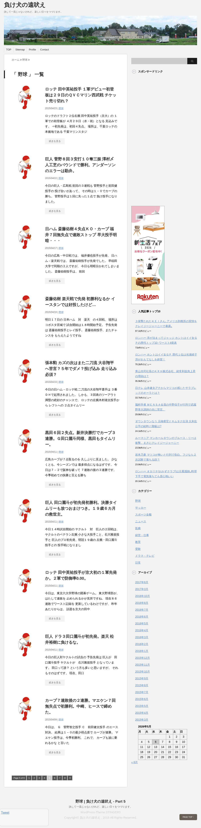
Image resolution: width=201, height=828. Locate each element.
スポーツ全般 (143, 514)
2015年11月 (142, 664)
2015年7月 (141, 692)
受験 (138, 548)
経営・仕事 (142, 535)
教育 (138, 542)
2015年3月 (141, 719)
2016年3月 (141, 637)
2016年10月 (142, 596)
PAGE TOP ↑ (188, 817)
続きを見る (55, 141)
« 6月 (134, 762)
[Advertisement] (147, 138)
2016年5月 (141, 623)
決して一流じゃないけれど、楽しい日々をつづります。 (100, 806)
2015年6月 (141, 699)
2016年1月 (141, 651)
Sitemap (20, 49)
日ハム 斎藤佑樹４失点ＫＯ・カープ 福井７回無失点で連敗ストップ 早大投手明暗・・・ (81, 235)
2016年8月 (141, 602)
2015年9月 (141, 678)
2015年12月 (142, 657)
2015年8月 (141, 685)
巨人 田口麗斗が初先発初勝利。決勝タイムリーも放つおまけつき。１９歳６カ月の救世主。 (81, 508)
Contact (44, 49)
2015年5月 (141, 705)
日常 (138, 562)
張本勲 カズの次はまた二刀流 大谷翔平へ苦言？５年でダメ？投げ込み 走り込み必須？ (81, 369)
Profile (32, 49)
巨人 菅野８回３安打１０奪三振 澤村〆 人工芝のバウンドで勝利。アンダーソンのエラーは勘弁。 (80, 165)
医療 (138, 528)
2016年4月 (141, 630)
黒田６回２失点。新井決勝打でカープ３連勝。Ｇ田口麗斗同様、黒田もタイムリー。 (80, 438)
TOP (8, 49)
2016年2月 (141, 644)
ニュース (140, 521)
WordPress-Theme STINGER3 (101, 812)
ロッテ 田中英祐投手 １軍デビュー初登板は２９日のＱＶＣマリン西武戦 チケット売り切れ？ (80, 95)
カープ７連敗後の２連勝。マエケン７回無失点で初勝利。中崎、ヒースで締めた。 (80, 706)
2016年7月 (141, 609)
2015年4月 (141, 712)
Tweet (5, 812)
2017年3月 (141, 589)
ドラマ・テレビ (144, 555)
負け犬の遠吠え (25, 5)
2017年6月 (141, 582)
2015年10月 (142, 671)
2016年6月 (141, 616)
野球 (61, 108)
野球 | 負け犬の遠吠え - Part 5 (100, 801)
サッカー (140, 507)
